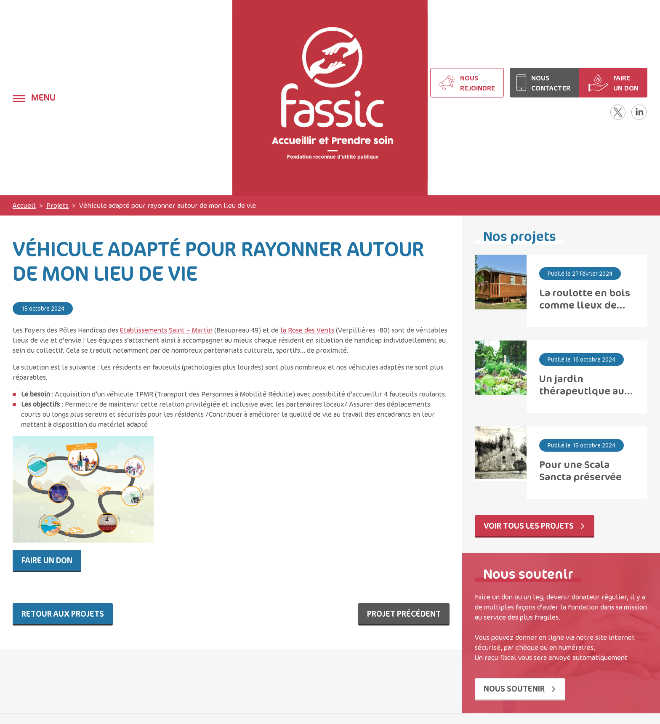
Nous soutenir (520, 688)
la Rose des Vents (307, 330)
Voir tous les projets (534, 525)
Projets (57, 205)
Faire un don (46, 560)
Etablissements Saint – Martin (166, 330)
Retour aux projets (62, 613)
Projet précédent (404, 613)
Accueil (24, 205)
